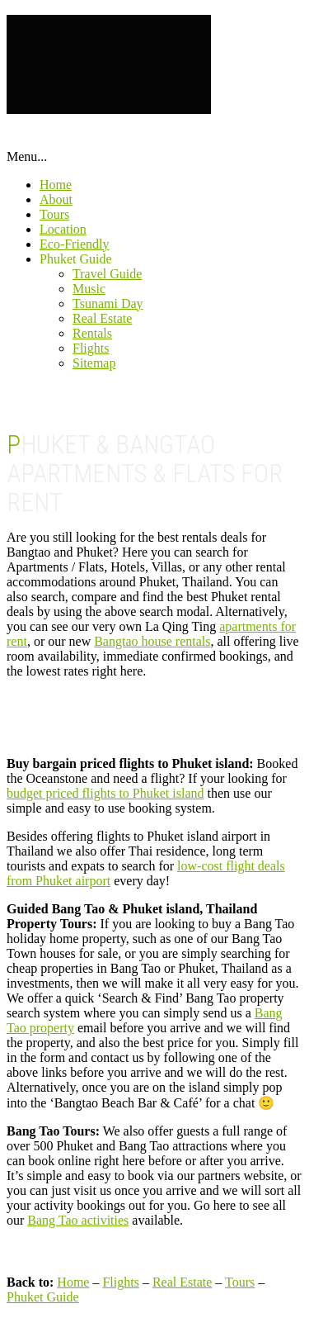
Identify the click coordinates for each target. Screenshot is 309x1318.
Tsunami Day (108, 303)
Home (56, 185)
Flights (91, 348)
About (56, 199)
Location (63, 229)
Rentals (92, 333)
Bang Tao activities (78, 1220)
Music (89, 289)
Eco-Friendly (74, 244)
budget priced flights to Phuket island (105, 793)
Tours (54, 214)
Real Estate (102, 318)
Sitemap (94, 363)
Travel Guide (107, 274)
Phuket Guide (76, 259)
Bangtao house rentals (152, 641)
